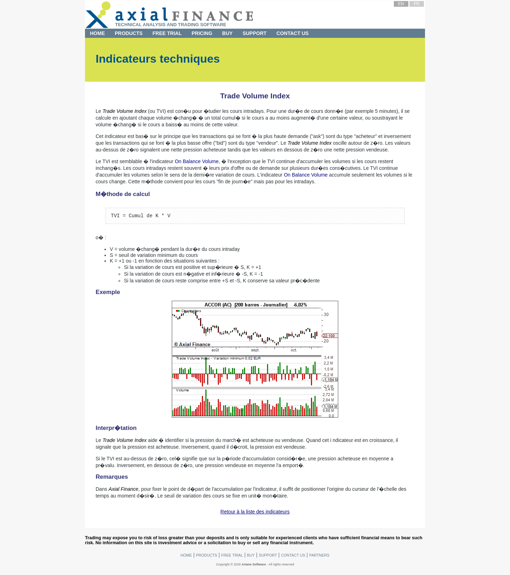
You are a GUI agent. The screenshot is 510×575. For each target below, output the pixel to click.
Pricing (202, 33)
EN (401, 3)
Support (255, 33)
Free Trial (167, 33)
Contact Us (293, 33)
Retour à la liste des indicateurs (254, 513)
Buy (227, 33)
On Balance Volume (197, 161)
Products (129, 33)
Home (97, 33)
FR (416, 3)
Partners (319, 556)
